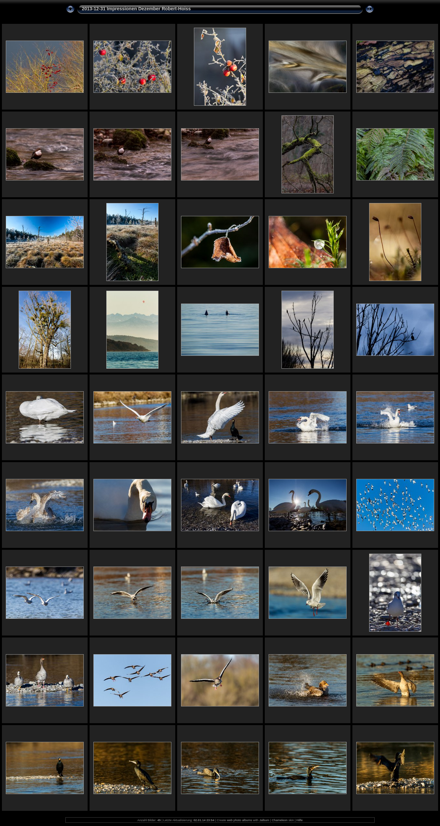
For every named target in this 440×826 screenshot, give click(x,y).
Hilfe (299, 820)
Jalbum (264, 820)
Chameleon (280, 820)
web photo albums (239, 820)
